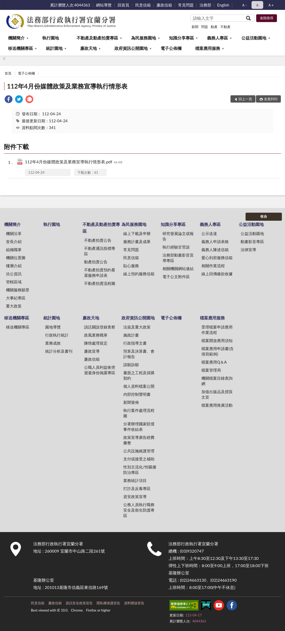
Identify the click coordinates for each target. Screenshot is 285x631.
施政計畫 (131, 335)
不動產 (225, 27)
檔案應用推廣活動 (217, 405)
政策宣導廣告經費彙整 (138, 440)
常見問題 (186, 5)
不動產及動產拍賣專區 (97, 37)
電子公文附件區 (176, 276)
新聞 (195, 27)
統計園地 (54, 48)
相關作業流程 (213, 265)
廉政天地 (88, 48)
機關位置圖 (15, 257)
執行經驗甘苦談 (176, 247)
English (223, 5)
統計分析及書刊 (58, 351)
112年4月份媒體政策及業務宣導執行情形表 (67, 86)
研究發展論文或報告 (178, 236)
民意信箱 (143, 5)
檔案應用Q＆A (214, 362)
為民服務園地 (143, 37)
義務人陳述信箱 (215, 249)
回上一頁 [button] (245, 99)
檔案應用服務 (207, 48)
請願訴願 (131, 364)
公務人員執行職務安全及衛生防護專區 (138, 510)
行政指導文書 (135, 343)
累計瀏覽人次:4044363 (70, 5)
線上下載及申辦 (137, 233)
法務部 (205, 5)
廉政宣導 (92, 351)
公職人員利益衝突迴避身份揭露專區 (99, 370)
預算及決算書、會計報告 (138, 354)
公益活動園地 (253, 37)
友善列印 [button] (270, 99)
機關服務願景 (17, 289)
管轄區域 (14, 281)
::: (4, 4)
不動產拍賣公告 (97, 240)
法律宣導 (248, 249)
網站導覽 (104, 5)
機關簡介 (16, 37)
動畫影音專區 (252, 241)
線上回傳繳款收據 (217, 273)
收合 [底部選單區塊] (263, 216)
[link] (8, 99)
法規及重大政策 (137, 327)
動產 (214, 27)
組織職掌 (14, 249)
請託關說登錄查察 (99, 327)
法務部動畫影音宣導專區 (178, 258)
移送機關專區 (20, 48)
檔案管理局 (211, 370)
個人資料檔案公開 (138, 386)
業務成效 (53, 343)
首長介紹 (14, 241)
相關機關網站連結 (178, 268)
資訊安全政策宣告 (79, 603)
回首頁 (123, 5)
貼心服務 (131, 265)
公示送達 (209, 233)
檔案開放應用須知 (217, 340)
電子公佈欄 (171, 48)
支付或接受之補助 (138, 459)
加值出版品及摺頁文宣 (217, 394)
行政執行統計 (57, 335)
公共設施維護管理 (138, 450)
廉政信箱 (164, 5)
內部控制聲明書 (137, 394)
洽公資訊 (14, 273)
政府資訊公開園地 (131, 48)
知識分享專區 (181, 37)
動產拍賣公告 (95, 261)
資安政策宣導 (135, 496)
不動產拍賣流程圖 (99, 283)
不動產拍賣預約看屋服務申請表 (99, 272)
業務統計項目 (135, 480)
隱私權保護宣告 (108, 603)
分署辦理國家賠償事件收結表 (138, 426)
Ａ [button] (257, 5)
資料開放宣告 (134, 603)
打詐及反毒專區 (137, 488)
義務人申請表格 (215, 241)
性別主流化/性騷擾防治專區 (139, 470)
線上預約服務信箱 (138, 273)
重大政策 (14, 306)
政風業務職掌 (95, 335)
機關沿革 (14, 233)
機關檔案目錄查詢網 (217, 381)
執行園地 (50, 37)
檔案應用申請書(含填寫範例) (217, 351)
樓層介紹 (14, 265)
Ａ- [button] (244, 5)
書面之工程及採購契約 (138, 375)
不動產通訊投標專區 (99, 251)
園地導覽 (53, 327)
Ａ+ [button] (271, 5)
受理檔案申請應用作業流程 (217, 330)
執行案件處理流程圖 (138, 413)
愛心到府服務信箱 (217, 257)
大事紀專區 (15, 298)
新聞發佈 (131, 402)
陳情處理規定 (95, 343)
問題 (204, 27)
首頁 (8, 73)
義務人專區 (217, 37)
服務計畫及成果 (137, 241)
